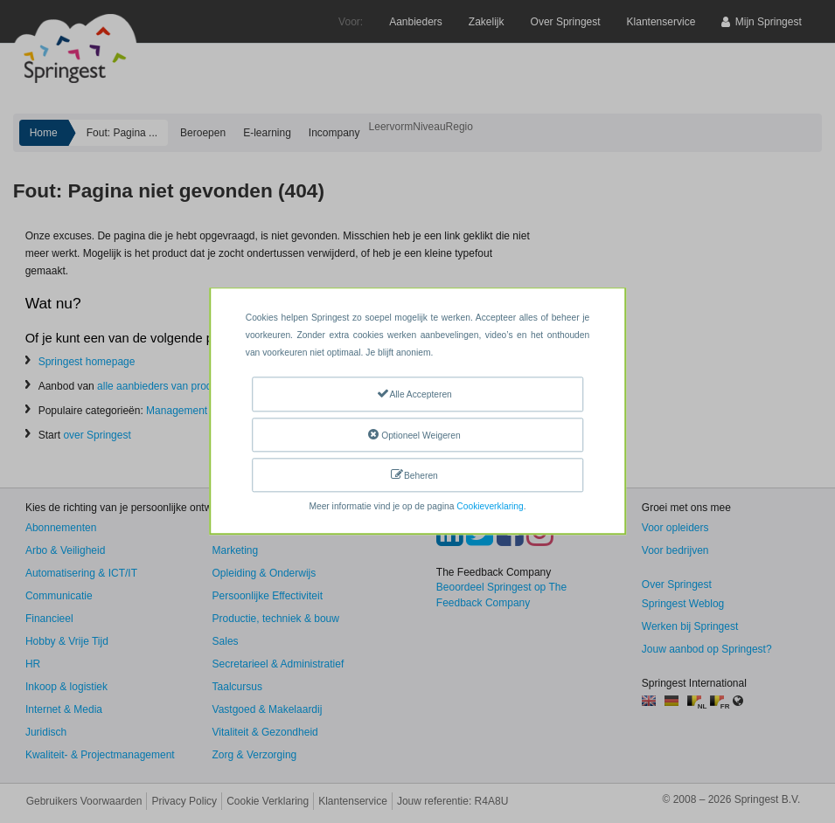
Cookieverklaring (489, 507)
